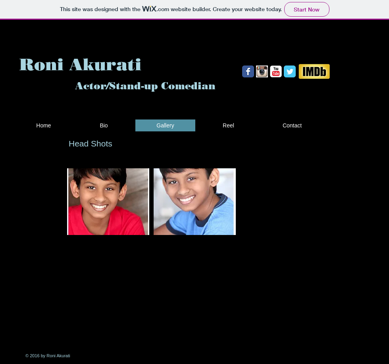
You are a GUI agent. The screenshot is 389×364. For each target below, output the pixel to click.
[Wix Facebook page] (248, 71)
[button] (108, 201)
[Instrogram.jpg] (262, 71)
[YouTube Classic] (276, 71)
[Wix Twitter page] (290, 71)
